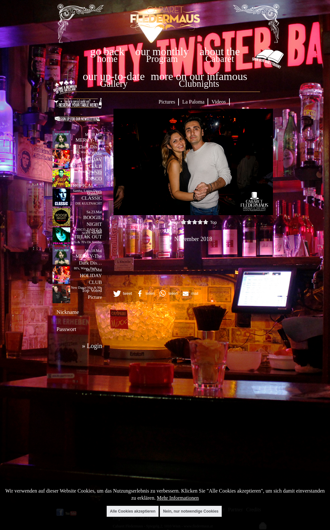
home (107, 59)
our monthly (162, 51)
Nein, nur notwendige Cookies (190, 511)
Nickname (67, 312)
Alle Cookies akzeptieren (132, 511)
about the (219, 51)
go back (107, 51)
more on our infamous (199, 76)
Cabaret (219, 59)
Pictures (167, 102)
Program (162, 59)
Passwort (66, 329)
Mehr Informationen (178, 498)
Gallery (114, 84)
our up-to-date (114, 76)
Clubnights (199, 84)
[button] (122, 293)
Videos (218, 102)
